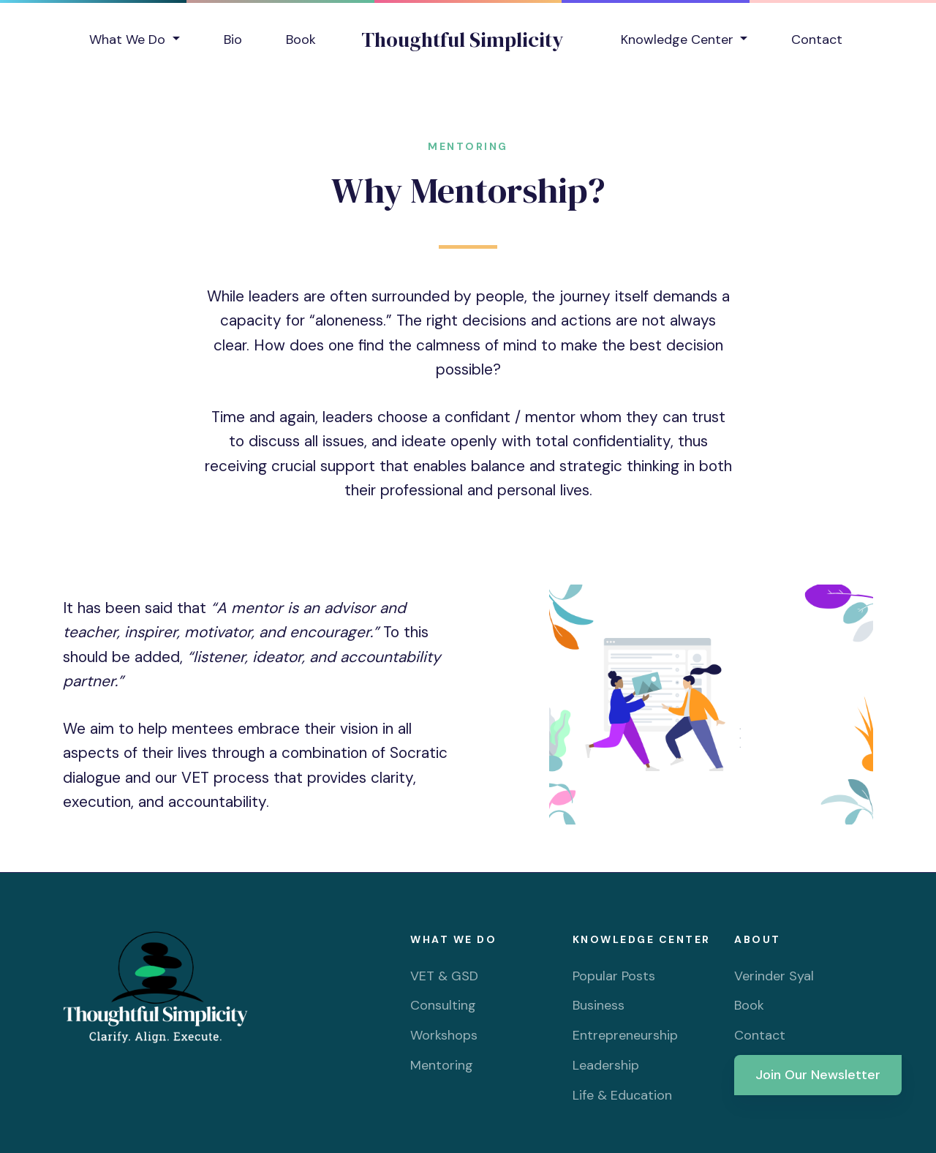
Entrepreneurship (625, 1035)
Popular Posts (614, 976)
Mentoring (441, 1065)
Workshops (444, 1035)
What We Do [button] (129, 39)
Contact (816, 39)
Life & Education (622, 1095)
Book (301, 39)
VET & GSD (444, 976)
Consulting (443, 1005)
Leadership (606, 1065)
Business (598, 1005)
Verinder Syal (774, 976)
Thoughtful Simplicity (462, 39)
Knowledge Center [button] (679, 39)
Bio (233, 39)
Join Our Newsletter (817, 1074)
